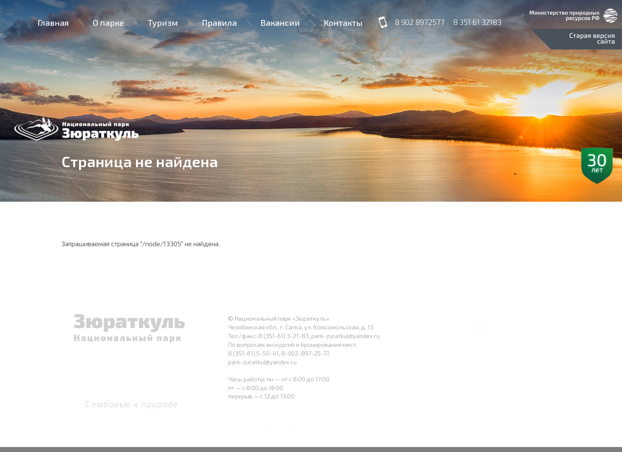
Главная (53, 22)
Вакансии (280, 22)
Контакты (343, 22)
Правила (219, 22)
